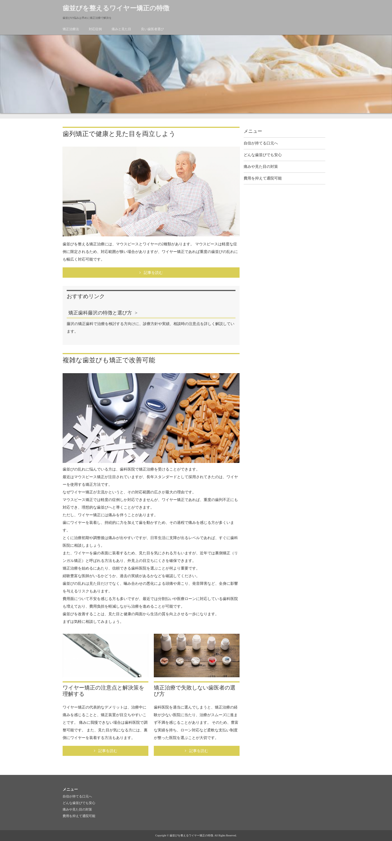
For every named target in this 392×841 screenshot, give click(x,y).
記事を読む (153, 273)
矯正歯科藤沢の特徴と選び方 (100, 313)
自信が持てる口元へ (261, 143)
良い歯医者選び (152, 29)
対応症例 (95, 29)
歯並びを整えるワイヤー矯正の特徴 (116, 8)
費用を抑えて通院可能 (263, 178)
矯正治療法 (71, 29)
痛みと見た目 (121, 29)
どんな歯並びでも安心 (263, 155)
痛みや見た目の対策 (261, 167)
